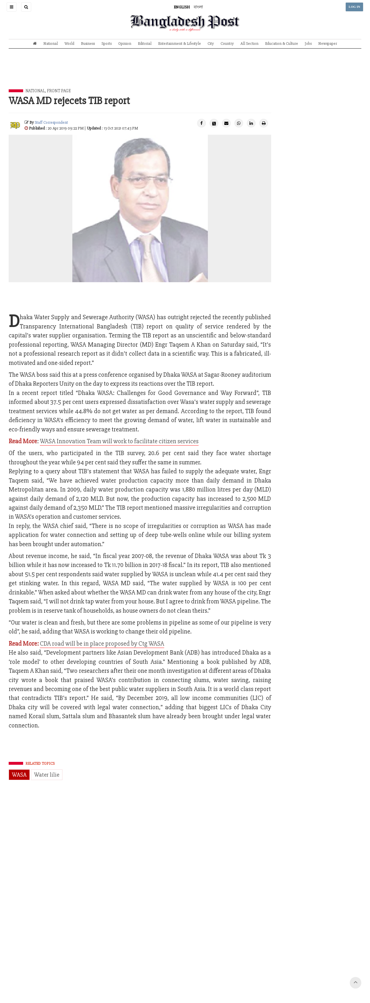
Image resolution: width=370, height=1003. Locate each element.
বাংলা (198, 7)
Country (227, 43)
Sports (106, 43)
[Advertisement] (185, 73)
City (211, 43)
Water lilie (46, 774)
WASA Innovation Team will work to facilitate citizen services (119, 441)
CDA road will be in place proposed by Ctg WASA (102, 644)
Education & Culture (281, 43)
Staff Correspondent (51, 122)
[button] (11, 7)
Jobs (308, 43)
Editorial (144, 43)
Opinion (124, 43)
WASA (19, 774)
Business (88, 43)
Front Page (59, 90)
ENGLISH (182, 7)
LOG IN (354, 6)
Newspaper (327, 43)
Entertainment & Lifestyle (179, 43)
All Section (249, 43)
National (50, 43)
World (69, 43)
